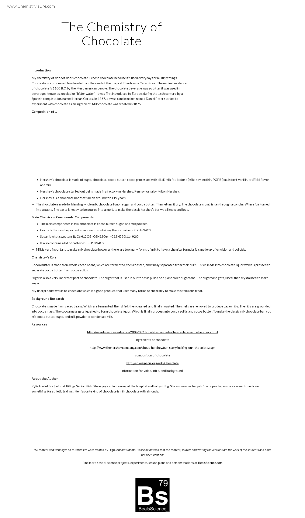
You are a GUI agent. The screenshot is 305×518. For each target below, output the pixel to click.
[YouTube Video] (236, 100)
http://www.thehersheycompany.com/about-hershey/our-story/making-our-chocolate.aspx (152, 347)
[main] (111, 33)
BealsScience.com (210, 463)
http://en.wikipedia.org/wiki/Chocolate (152, 363)
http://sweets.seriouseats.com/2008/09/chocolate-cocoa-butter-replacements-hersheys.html (152, 332)
